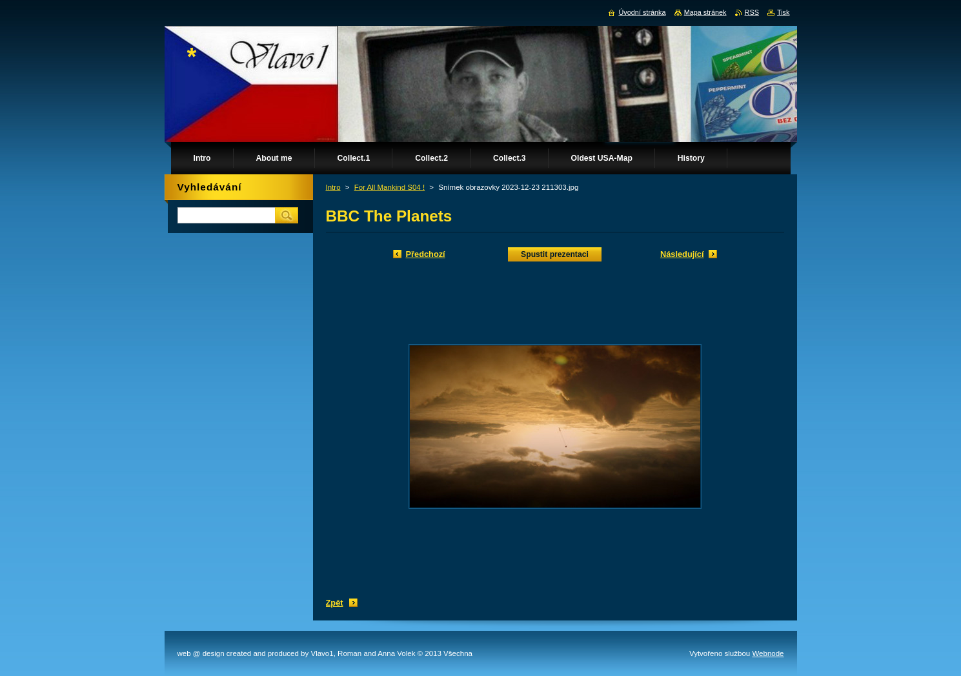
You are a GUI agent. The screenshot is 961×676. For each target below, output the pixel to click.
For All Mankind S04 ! (389, 187)
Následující (682, 254)
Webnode (768, 653)
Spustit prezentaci (555, 254)
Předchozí (425, 254)
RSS (752, 12)
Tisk (783, 12)
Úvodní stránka (641, 12)
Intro (333, 187)
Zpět (334, 603)
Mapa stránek (705, 12)
